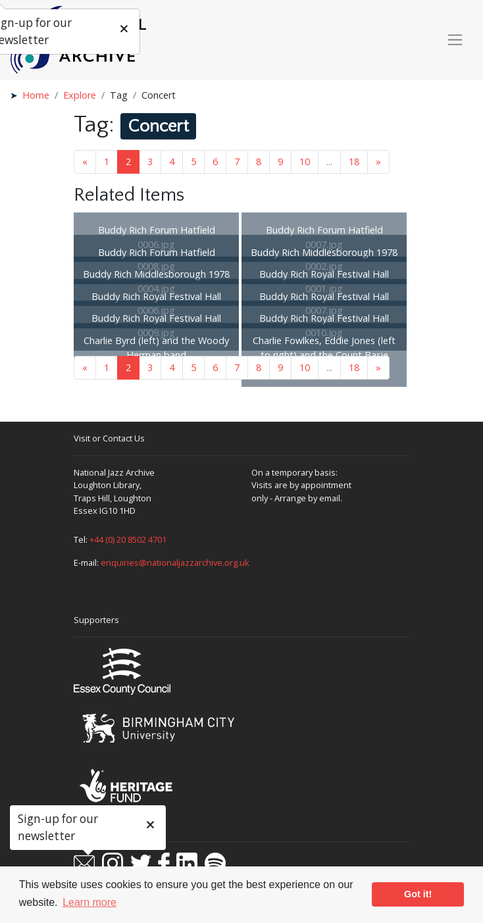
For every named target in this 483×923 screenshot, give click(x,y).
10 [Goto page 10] (304, 161)
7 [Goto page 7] (237, 161)
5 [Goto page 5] (193, 161)
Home (35, 95)
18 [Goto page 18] (354, 161)
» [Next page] (378, 161)
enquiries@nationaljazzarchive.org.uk (175, 562)
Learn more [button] (89, 902)
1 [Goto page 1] (106, 161)
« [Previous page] (85, 161)
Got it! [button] (418, 894)
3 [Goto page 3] (150, 161)
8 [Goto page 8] (258, 161)
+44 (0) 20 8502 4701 (127, 539)
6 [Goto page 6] (215, 161)
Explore (79, 95)
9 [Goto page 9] (280, 161)
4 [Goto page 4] (171, 161)
